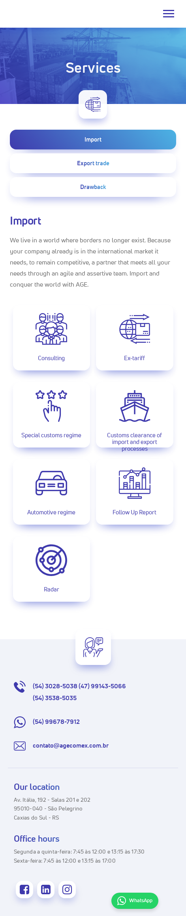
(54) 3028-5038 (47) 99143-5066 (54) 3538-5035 (70, 692)
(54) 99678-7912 (47, 722)
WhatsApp (134, 901)
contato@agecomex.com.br (61, 746)
